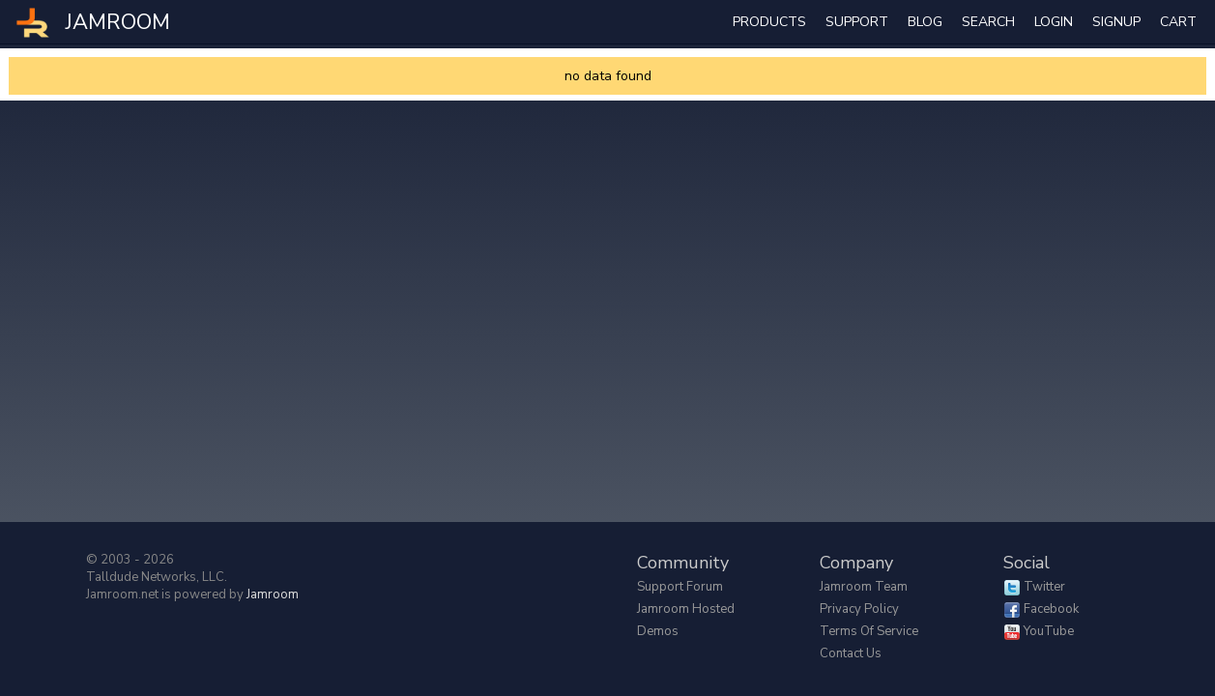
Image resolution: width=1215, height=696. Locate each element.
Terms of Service (869, 631)
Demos (658, 631)
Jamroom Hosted (686, 609)
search (988, 22)
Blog (925, 22)
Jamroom (272, 594)
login (1053, 22)
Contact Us (851, 653)
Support (856, 22)
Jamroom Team (864, 586)
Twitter (1044, 586)
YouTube (1049, 631)
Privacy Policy (859, 609)
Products (769, 22)
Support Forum (680, 586)
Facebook (1051, 609)
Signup (1116, 22)
